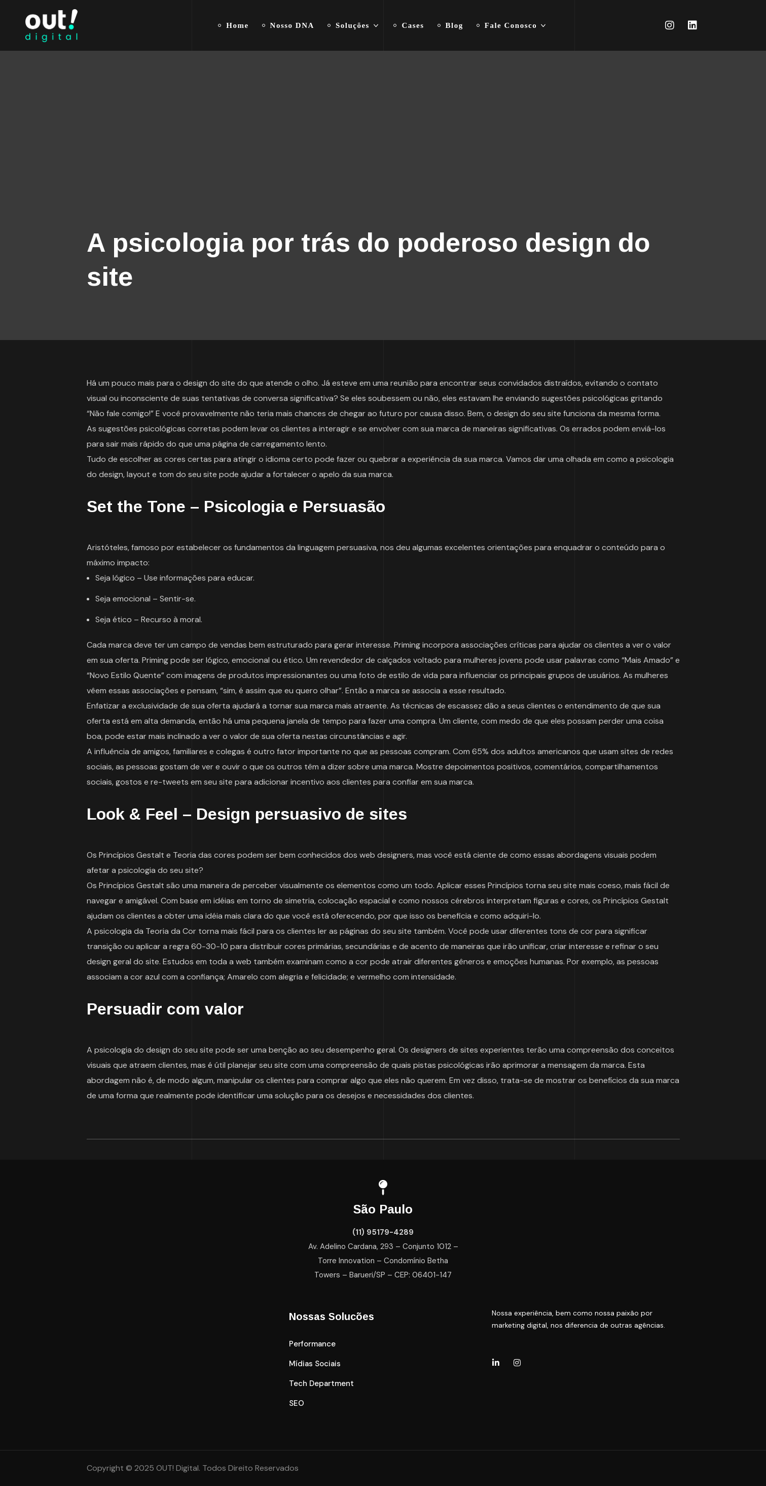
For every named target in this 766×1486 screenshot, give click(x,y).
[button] (312, 1344)
